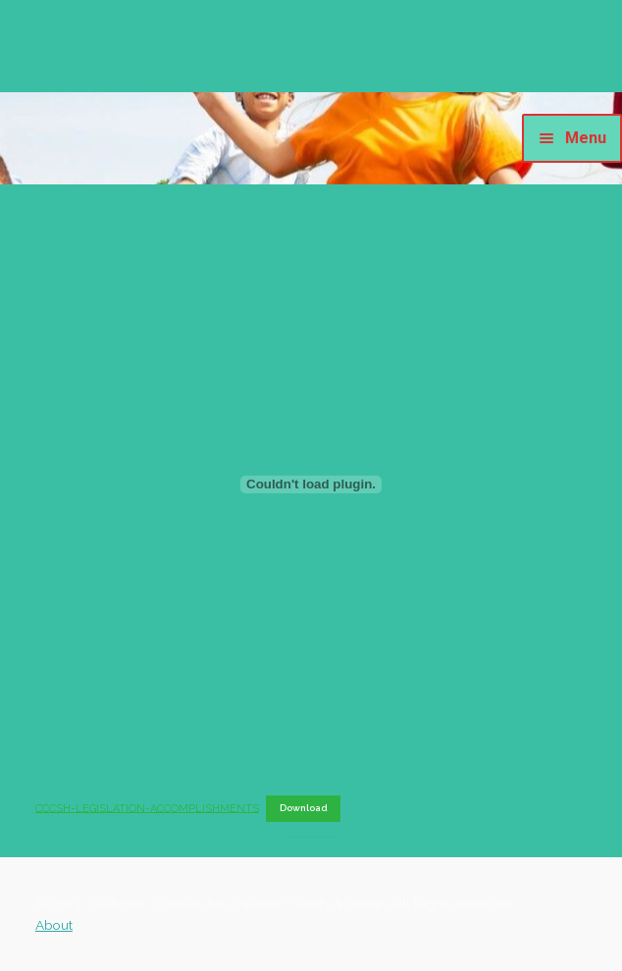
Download (304, 807)
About (54, 925)
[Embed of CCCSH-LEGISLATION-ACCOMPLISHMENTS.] (311, 484)
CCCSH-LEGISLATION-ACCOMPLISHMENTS (147, 807)
